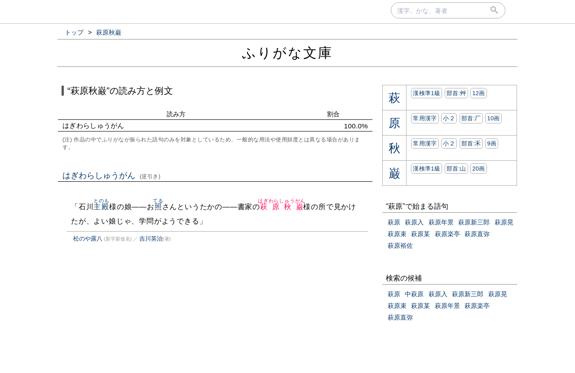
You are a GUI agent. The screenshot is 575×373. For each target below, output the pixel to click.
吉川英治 (151, 238)
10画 (493, 118)
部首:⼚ (471, 118)
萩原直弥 (477, 233)
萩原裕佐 (400, 245)
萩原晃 (504, 222)
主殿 (101, 207)
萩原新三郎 (474, 222)
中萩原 (414, 294)
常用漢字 (425, 118)
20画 (478, 168)
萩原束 (397, 233)
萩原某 (420, 233)
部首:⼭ (456, 168)
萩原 (394, 222)
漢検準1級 (426, 93)
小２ (449, 118)
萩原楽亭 (447, 233)
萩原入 (414, 222)
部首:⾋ (456, 93)
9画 (491, 143)
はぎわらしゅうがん (111, 175)
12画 (478, 93)
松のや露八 (87, 238)
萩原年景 (441, 222)
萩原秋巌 (281, 207)
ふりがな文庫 (287, 52)
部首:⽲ (471, 143)
